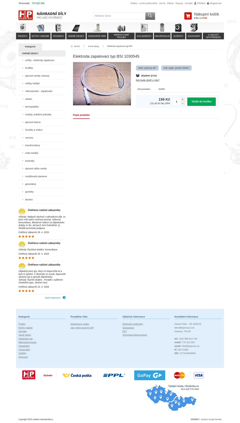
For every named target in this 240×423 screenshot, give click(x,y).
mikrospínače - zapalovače (39, 91)
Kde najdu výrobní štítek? (176, 68)
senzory (29, 137)
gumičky (29, 191)
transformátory (32, 145)
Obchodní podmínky (132, 324)
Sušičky (22, 353)
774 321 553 (38, 3)
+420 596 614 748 (186, 338)
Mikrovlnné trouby (27, 342)
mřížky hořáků (32, 83)
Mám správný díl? (147, 68)
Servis (162, 3)
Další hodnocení (55, 298)
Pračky (22, 324)
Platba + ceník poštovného (143, 3)
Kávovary (23, 357)
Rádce (170, 3)
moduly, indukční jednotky (38, 114)
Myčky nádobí (25, 327)
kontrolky (29, 161)
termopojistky (32, 106)
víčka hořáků (31, 153)
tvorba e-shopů (207, 419)
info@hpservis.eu (187, 346)
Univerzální (24, 349)
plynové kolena (32, 122)
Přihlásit (199, 3)
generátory (30, 184)
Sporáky (22, 331)
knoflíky (29, 68)
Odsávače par (25, 338)
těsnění (29, 199)
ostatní (28, 99)
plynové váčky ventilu (36, 168)
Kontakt (189, 3)
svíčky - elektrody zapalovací (40, 60)
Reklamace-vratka (80, 324)
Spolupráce (128, 327)
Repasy (179, 3)
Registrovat (214, 3)
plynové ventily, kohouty (37, 75)
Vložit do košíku (202, 101)
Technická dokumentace (134, 335)
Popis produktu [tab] (81, 115)
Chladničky (24, 346)
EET (124, 331)
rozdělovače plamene (36, 176)
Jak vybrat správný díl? (82, 327)
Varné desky (24, 335)
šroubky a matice (34, 130)
